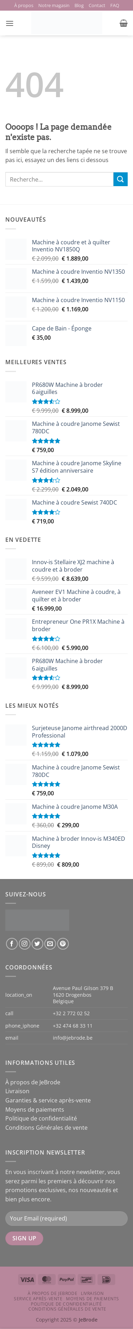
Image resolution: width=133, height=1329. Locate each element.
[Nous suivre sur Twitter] (37, 944)
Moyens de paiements (34, 1109)
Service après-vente (38, 1299)
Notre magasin (54, 5)
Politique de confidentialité (41, 1118)
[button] (9, 23)
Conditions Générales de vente (46, 1127)
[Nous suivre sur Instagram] (25, 944)
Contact (97, 5)
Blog (79, 5)
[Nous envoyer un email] (50, 944)
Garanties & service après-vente (48, 1100)
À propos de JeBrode (32, 1082)
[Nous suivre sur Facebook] (12, 944)
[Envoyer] (120, 179)
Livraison (17, 1091)
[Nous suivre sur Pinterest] (63, 944)
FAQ (114, 5)
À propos (23, 5)
